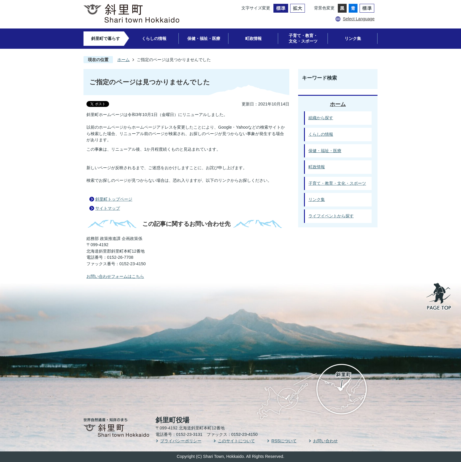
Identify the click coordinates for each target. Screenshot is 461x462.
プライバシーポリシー (180, 441)
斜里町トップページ (113, 199)
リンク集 (353, 38)
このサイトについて (236, 441)
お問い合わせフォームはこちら (115, 276)
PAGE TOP (439, 297)
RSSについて (284, 441)
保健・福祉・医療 (203, 38)
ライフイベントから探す (331, 216)
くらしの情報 (154, 38)
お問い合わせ (325, 441)
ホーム (123, 59)
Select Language (359, 18)
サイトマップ (107, 208)
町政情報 (253, 38)
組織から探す (320, 117)
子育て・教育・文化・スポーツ (303, 38)
